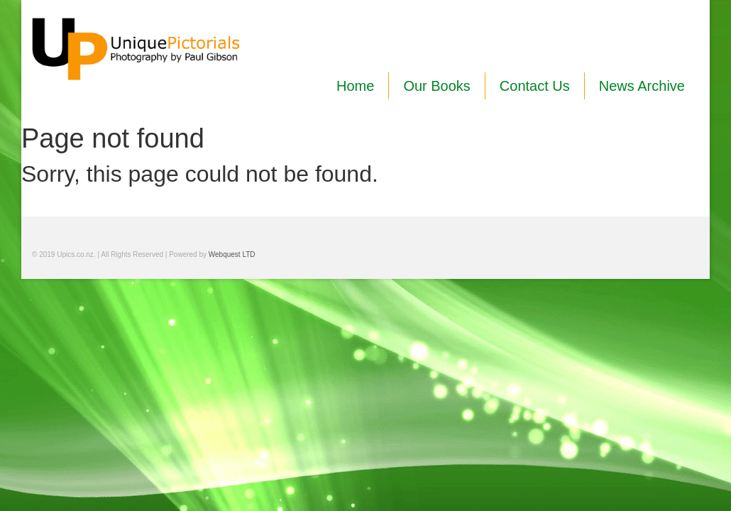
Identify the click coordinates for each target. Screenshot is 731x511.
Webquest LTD (232, 254)
